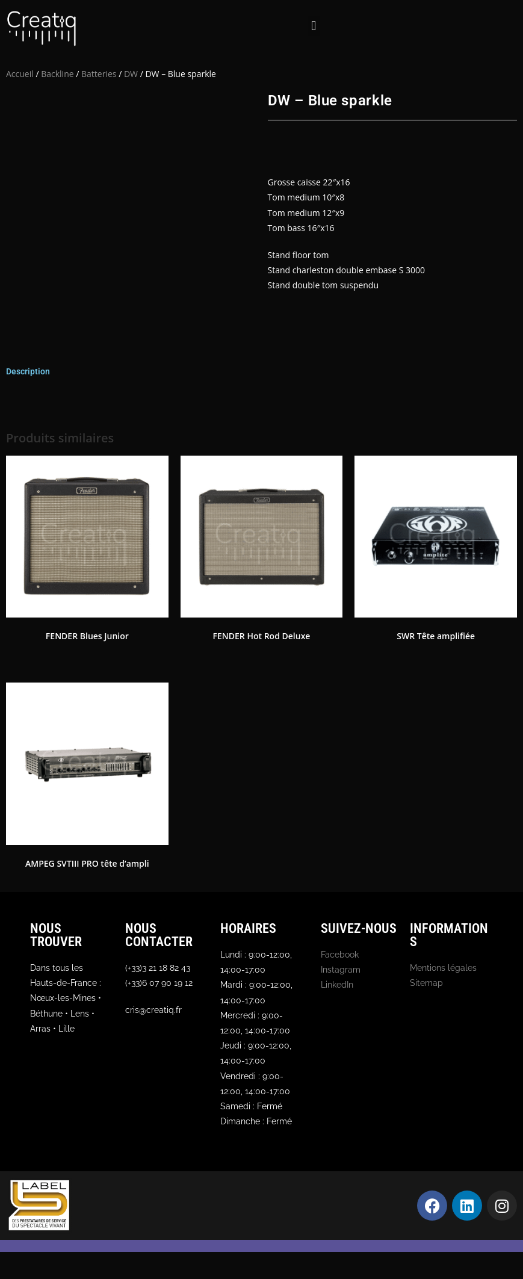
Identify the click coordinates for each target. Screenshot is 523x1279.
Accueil (20, 73)
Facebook (340, 954)
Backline (57, 73)
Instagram (341, 969)
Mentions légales (443, 968)
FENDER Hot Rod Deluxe (262, 636)
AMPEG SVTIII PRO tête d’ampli (87, 863)
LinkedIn (337, 984)
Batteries (98, 73)
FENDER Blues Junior (87, 636)
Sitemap (426, 983)
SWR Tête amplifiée (436, 636)
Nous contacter (159, 935)
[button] (314, 26)
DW (131, 73)
